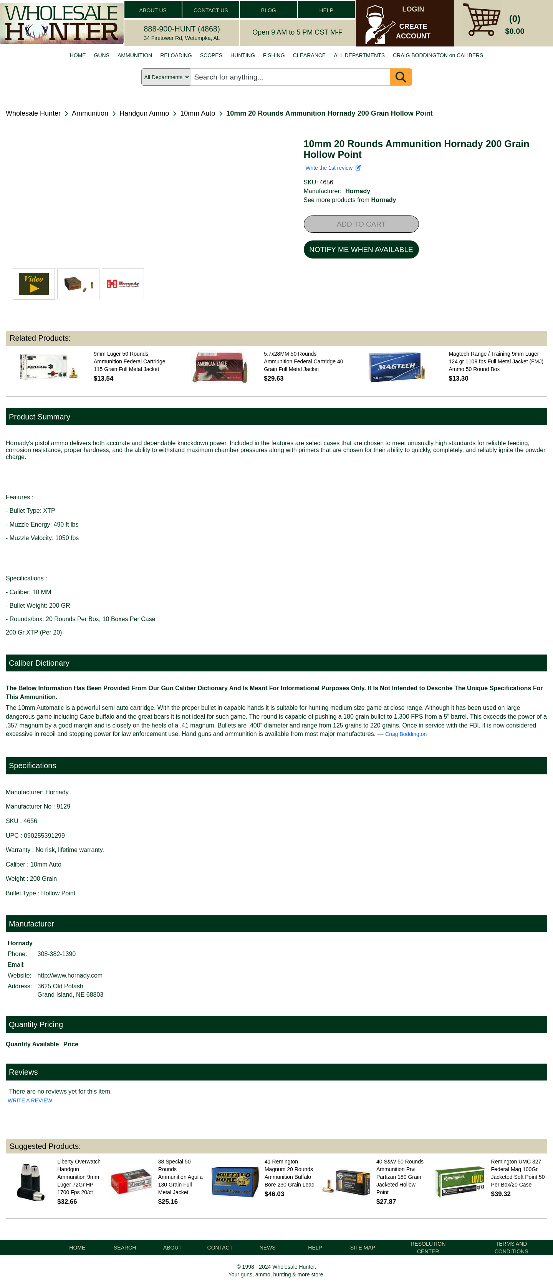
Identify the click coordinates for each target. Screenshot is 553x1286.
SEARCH (125, 1248)
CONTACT (220, 1248)
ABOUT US (153, 10)
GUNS (101, 55)
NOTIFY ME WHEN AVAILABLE (361, 249)
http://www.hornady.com (70, 975)
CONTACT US (211, 10)
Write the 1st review (333, 168)
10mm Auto (197, 113)
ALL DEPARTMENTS (359, 55)
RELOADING (176, 55)
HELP (326, 10)
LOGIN (413, 9)
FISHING (274, 55)
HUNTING (242, 55)
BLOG (268, 10)
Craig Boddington (406, 734)
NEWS (268, 1248)
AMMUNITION (135, 55)
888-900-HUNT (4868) (182, 29)
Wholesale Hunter (33, 113)
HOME (78, 55)
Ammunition (90, 113)
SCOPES (211, 55)
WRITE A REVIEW (30, 1100)
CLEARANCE (309, 55)
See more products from (350, 200)
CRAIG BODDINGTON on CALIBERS (438, 55)
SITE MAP (362, 1248)
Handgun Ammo (144, 113)
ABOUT (172, 1248)
